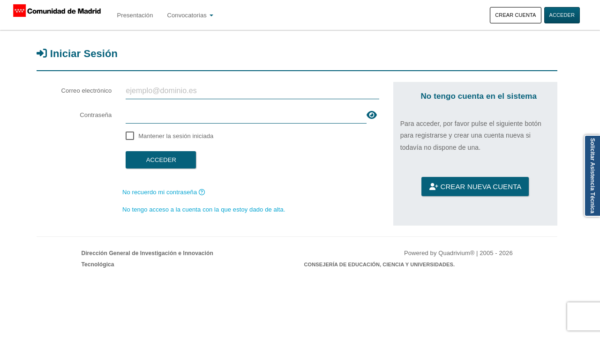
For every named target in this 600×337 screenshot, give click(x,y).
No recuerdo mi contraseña (163, 192)
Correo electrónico (86, 90)
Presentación (135, 15)
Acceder (562, 15)
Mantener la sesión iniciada (175, 135)
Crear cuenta (515, 15)
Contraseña (96, 114)
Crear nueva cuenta (475, 186)
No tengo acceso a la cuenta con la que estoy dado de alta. (203, 209)
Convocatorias (190, 15)
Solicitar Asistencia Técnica (592, 175)
